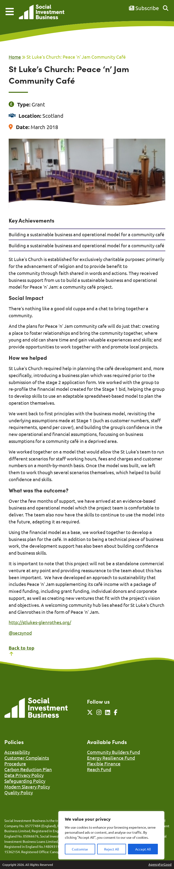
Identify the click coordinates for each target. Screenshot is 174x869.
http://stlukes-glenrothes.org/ (40, 622)
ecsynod (23, 633)
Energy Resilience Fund (111, 758)
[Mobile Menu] (10, 11)
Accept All (143, 849)
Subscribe (144, 8)
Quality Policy (18, 792)
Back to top (21, 650)
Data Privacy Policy (24, 775)
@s (12, 633)
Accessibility (17, 752)
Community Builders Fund (113, 752)
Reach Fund (99, 769)
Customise (80, 849)
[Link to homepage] (41, 12)
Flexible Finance (103, 763)
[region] (111, 835)
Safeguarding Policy (24, 781)
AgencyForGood (160, 864)
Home (15, 57)
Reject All (111, 849)
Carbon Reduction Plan (28, 769)
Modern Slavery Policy (27, 786)
